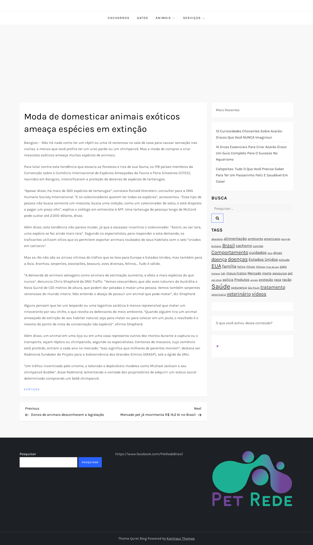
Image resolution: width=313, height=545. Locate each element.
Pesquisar (28, 454)
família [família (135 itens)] (229, 266)
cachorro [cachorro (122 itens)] (244, 245)
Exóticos (32, 389)
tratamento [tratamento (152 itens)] (272, 287)
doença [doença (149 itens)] (219, 259)
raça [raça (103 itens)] (277, 280)
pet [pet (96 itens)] (290, 273)
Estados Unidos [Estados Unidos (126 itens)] (263, 259)
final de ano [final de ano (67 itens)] (272, 266)
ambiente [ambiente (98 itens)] (255, 239)
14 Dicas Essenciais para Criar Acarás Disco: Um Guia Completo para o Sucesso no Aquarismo (251, 153)
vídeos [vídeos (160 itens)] (259, 294)
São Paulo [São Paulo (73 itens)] (254, 287)
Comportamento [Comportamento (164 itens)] (229, 252)
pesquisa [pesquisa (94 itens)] (279, 273)
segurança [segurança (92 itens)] (239, 288)
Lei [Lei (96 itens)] (223, 273)
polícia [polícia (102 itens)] (228, 280)
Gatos (142, 18)
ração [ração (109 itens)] (286, 280)
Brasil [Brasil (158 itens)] (228, 245)
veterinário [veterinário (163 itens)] (239, 294)
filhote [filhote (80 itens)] (250, 266)
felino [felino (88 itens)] (241, 267)
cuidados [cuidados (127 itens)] (258, 252)
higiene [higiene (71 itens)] (215, 273)
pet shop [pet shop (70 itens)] (216, 280)
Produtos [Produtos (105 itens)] (242, 280)
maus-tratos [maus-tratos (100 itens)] (236, 273)
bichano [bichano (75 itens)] (216, 246)
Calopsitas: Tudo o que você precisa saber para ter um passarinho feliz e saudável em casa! (252, 175)
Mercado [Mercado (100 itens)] (254, 273)
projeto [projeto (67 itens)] (254, 280)
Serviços (194, 18)
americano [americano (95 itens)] (272, 239)
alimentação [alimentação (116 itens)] (235, 238)
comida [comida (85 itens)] (258, 246)
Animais (166, 18)
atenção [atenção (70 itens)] (285, 239)
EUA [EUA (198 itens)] (216, 266)
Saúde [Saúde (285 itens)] (220, 286)
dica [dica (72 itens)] (270, 253)
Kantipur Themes (181, 538)
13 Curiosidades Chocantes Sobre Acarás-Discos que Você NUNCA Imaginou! (249, 134)
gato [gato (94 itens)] (283, 267)
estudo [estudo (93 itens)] (284, 260)
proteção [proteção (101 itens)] (266, 280)
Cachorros (118, 18)
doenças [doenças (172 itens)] (238, 259)
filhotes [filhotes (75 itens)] (260, 266)
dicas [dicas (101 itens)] (277, 253)
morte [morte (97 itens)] (267, 273)
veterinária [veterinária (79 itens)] (218, 294)
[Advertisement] (156, 58)
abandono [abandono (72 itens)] (217, 239)
